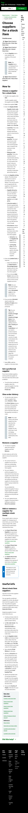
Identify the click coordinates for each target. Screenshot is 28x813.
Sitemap (4, 760)
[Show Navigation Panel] (26, 2)
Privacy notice (10, 797)
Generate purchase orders (10, 725)
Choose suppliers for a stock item (23, 29)
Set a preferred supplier (24, 101)
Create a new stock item (10, 17)
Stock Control (6, 15)
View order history (24, 129)
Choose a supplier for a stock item (24, 62)
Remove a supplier (24, 154)
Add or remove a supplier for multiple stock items (24, 197)
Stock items (14, 15)
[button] (10, 8)
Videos (4, 754)
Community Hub (11, 786)
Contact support (11, 756)
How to (23, 38)
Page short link (16, 756)
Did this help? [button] (8, 739)
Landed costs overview (9, 733)
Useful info (23, 231)
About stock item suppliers (24, 251)
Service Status (10, 771)
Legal (10, 792)
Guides (4, 757)
